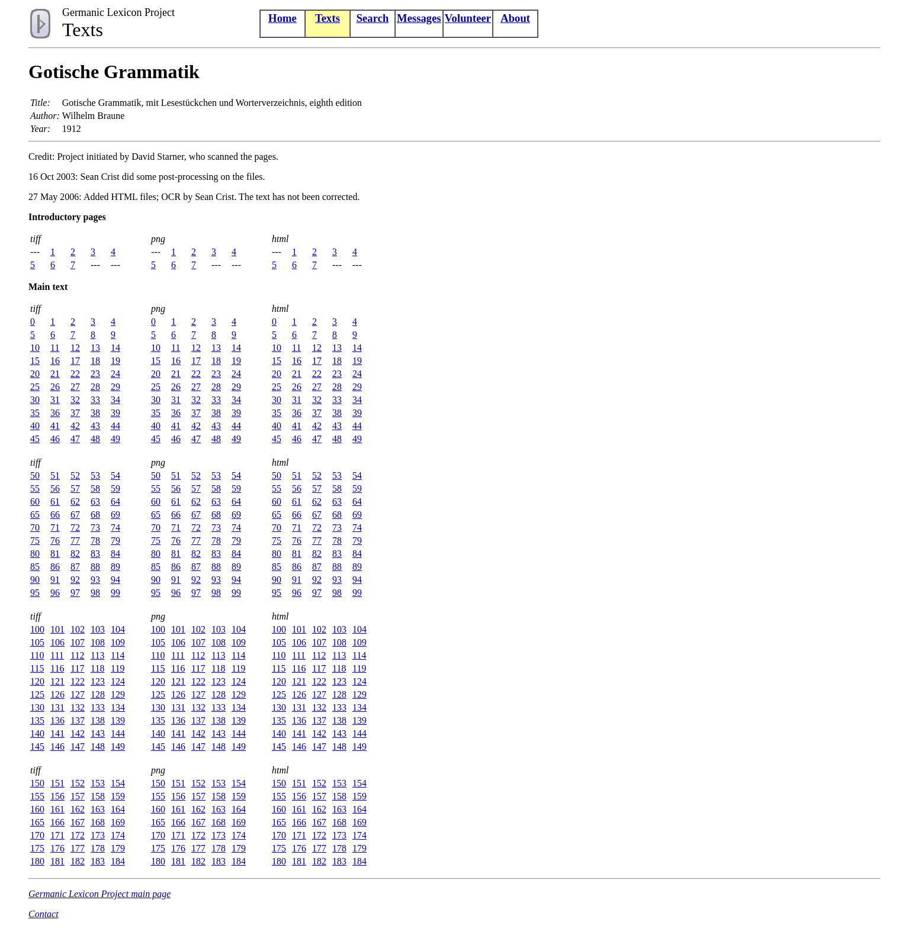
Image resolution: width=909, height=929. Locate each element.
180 (37, 861)
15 (35, 361)
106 (57, 642)
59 (115, 488)
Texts (327, 18)
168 (98, 822)
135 (37, 720)
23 (95, 374)
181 (57, 861)
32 (75, 400)
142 (77, 733)
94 (115, 580)
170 (37, 835)
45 (35, 439)
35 (35, 413)
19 (115, 361)
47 (75, 439)
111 (57, 655)
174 (118, 835)
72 (75, 527)
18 (95, 361)
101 (57, 629)
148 (98, 746)
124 (118, 681)
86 (55, 567)
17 (75, 361)
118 (97, 668)
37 (75, 413)
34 (115, 400)
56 (55, 488)
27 (75, 387)
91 (55, 580)
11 (54, 348)
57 (75, 488)
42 (75, 426)
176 (57, 848)
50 (35, 475)
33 (95, 400)
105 (37, 642)
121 (57, 681)
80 (35, 554)
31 (55, 400)
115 (37, 668)
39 (115, 413)
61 (55, 501)
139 (118, 720)
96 (55, 593)
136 (57, 720)
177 (77, 848)
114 (117, 655)
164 (118, 809)
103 (98, 629)
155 (37, 796)
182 (77, 861)
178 (98, 848)
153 (98, 783)
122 (77, 681)
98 (95, 593)
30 (35, 400)
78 (95, 541)
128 (98, 694)
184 (118, 861)
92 (75, 580)
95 (35, 593)
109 (118, 642)
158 (98, 796)
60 (35, 501)
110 (37, 655)
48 (95, 439)
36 (55, 413)
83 (95, 554)
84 (115, 554)
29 (115, 387)
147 (77, 746)
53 (95, 475)
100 (37, 629)
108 (98, 642)
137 (77, 720)
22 (75, 374)
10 (35, 348)
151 (57, 783)
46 (55, 439)
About (515, 18)
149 (118, 746)
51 (55, 475)
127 (77, 694)
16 (55, 361)
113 (97, 655)
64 (115, 501)
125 (37, 694)
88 (95, 567)
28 (95, 387)
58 (95, 488)
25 (35, 387)
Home (282, 18)
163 (98, 809)
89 (115, 567)
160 (37, 809)
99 (115, 593)
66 (55, 514)
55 (35, 488)
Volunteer (468, 18)
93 (95, 580)
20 (35, 374)
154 (118, 783)
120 (37, 681)
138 (98, 720)
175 (37, 848)
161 (57, 809)
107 (77, 642)
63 (95, 501)
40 (35, 426)
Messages (419, 18)
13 (95, 348)
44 (115, 426)
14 (115, 348)
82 (75, 554)
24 (115, 374)
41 (55, 426)
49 (115, 439)
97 (75, 593)
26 (55, 387)
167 (77, 822)
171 (57, 835)
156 (57, 796)
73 (95, 527)
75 (35, 541)
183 (98, 861)
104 (118, 629)
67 (75, 514)
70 (35, 527)
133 (98, 707)
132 (77, 707)
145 (37, 746)
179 (118, 848)
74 (115, 527)
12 (75, 348)
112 (77, 655)
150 (37, 783)
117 (77, 668)
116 (57, 668)
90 (35, 580)
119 (117, 668)
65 (35, 514)
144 (118, 733)
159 (118, 796)
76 (55, 541)
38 (95, 413)
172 (77, 835)
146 (57, 746)
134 (118, 707)
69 (115, 514)
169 (118, 822)
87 (75, 567)
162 (77, 809)
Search (372, 18)
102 (77, 629)
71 (55, 527)
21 (55, 374)
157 (77, 796)
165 (37, 822)
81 (55, 554)
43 (95, 426)
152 (77, 783)
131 (57, 707)
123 (98, 681)
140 (37, 733)
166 (57, 822)
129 (118, 694)
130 (37, 707)
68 (95, 514)
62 (75, 501)
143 (98, 733)
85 (35, 567)
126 (57, 694)
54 (115, 475)
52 (75, 475)
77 (75, 541)
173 (98, 835)
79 (115, 541)
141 (57, 733)
